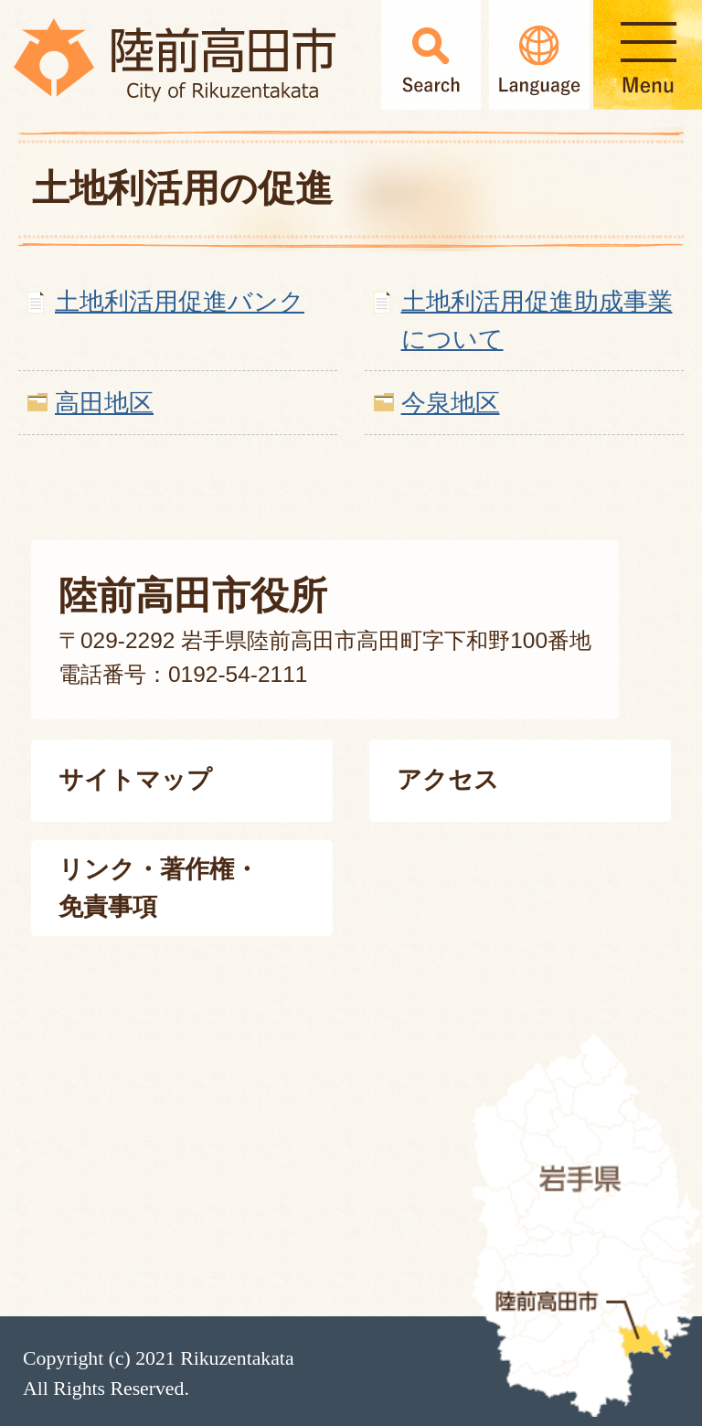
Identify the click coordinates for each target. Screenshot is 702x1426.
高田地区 (104, 402)
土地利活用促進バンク (179, 301)
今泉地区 (450, 402)
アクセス (448, 779)
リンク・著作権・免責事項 (158, 888)
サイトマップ (135, 779)
